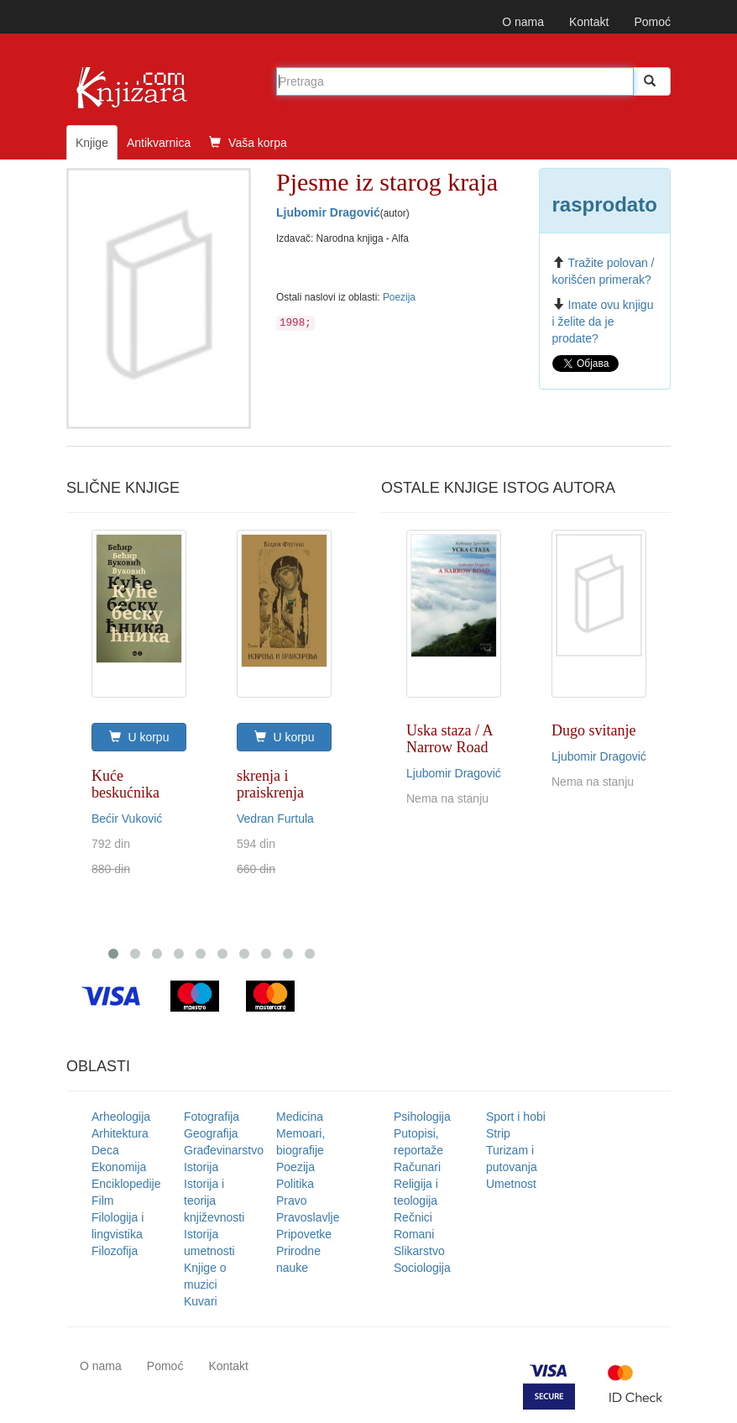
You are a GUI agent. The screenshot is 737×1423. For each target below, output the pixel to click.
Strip (498, 1133)
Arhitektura (120, 1133)
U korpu (139, 737)
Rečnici (413, 1217)
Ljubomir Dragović (328, 212)
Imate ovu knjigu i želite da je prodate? (603, 321)
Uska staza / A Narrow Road (449, 739)
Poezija (399, 297)
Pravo (291, 1200)
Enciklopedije (126, 1183)
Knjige (92, 142)
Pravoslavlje (307, 1217)
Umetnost (511, 1183)
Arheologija (120, 1116)
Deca (105, 1150)
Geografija (211, 1133)
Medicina (299, 1116)
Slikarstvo (419, 1251)
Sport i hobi (516, 1116)
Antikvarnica (159, 142)
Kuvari (200, 1301)
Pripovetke (304, 1234)
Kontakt (589, 22)
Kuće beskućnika (125, 784)
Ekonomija (118, 1167)
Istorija (201, 1167)
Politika (295, 1183)
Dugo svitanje (593, 730)
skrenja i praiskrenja (270, 784)
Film (102, 1200)
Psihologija (422, 1116)
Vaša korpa (248, 142)
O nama (523, 22)
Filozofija (114, 1251)
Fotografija (211, 1116)
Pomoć (652, 22)
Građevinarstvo (224, 1150)
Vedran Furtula (275, 818)
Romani (414, 1234)
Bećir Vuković (126, 818)
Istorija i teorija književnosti (214, 1200)
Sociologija (422, 1267)
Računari (417, 1167)
